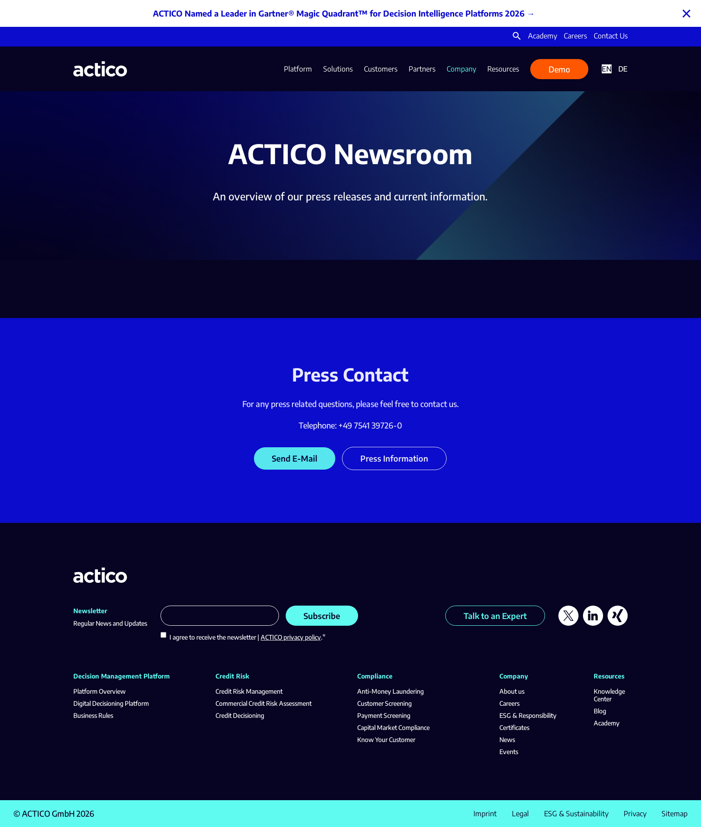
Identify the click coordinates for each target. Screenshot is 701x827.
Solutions (338, 68)
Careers (575, 35)
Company (461, 68)
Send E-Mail (294, 458)
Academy (542, 35)
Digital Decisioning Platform (111, 703)
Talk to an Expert (495, 616)
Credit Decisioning (239, 715)
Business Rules (93, 715)
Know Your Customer (386, 739)
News (507, 739)
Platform (298, 68)
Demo (559, 69)
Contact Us (611, 35)
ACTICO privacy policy (291, 637)
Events (508, 751)
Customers (380, 68)
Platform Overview (99, 691)
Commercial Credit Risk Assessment (263, 703)
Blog (600, 711)
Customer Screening (384, 703)
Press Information (394, 458)
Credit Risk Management (249, 691)
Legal (520, 813)
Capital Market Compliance (393, 727)
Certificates (514, 727)
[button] (516, 37)
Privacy (635, 813)
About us (511, 691)
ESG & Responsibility (528, 715)
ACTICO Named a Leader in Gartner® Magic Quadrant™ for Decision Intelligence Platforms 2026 (338, 13)
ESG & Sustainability (576, 813)
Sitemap (675, 813)
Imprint (485, 813)
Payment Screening (383, 715)
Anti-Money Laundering (390, 691)
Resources (503, 68)
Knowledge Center (609, 695)
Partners (422, 68)
